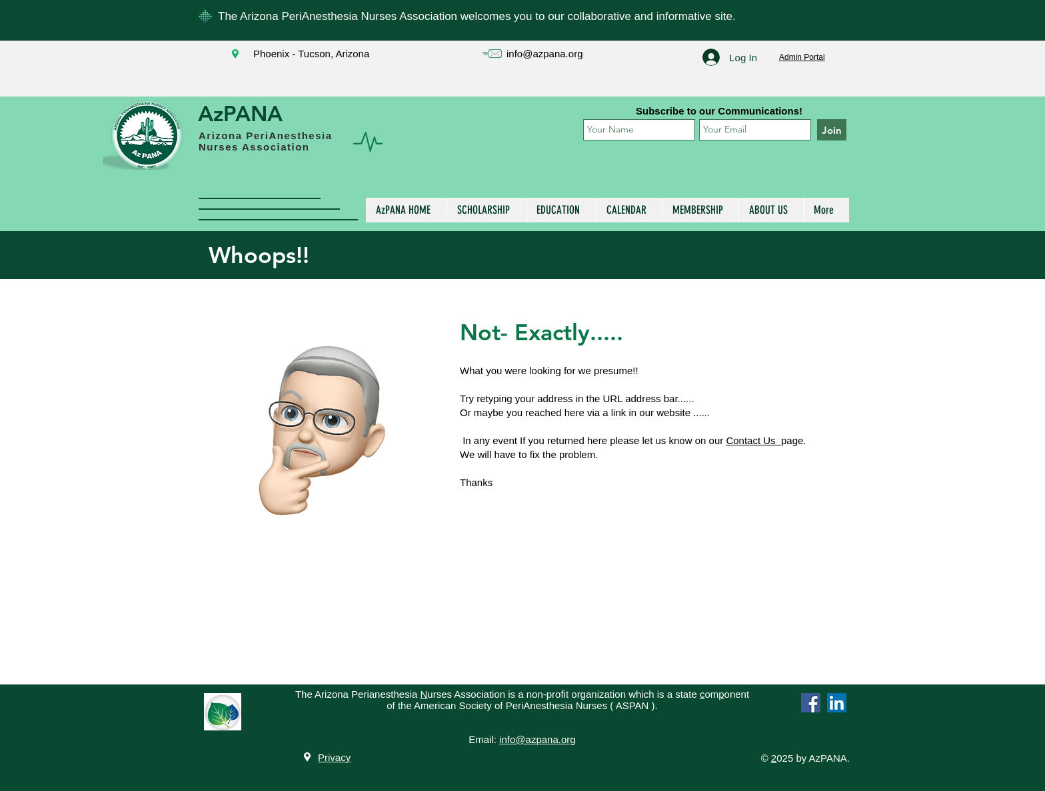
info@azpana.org (544, 53)
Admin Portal (802, 57)
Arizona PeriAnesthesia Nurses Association (266, 141)
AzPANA (240, 113)
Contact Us (753, 440)
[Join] (831, 129)
